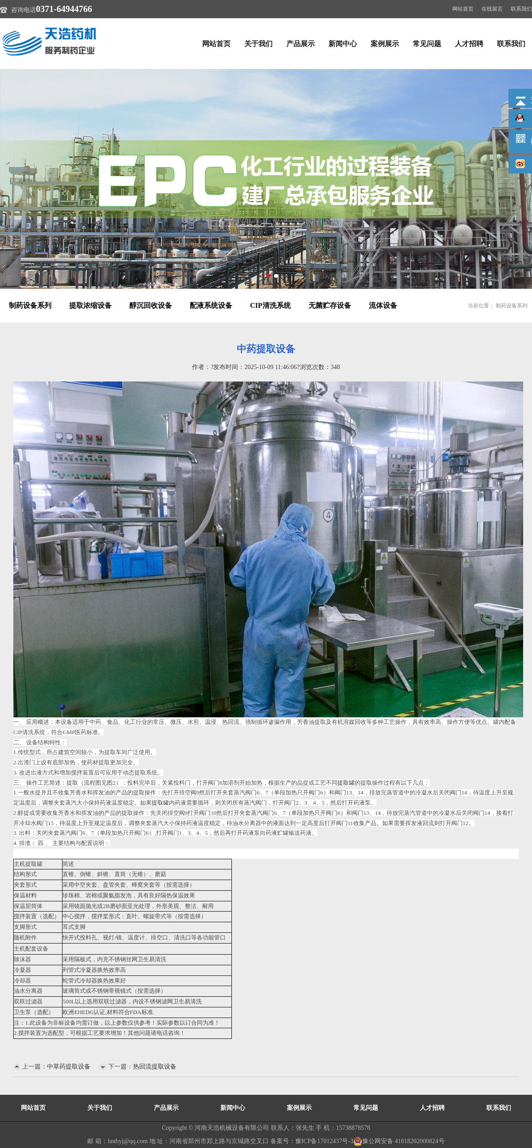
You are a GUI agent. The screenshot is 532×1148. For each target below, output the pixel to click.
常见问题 (427, 43)
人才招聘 (469, 43)
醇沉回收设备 (150, 305)
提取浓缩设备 (90, 305)
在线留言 (492, 9)
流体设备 (383, 305)
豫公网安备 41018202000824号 (399, 1141)
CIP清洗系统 (270, 305)
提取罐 (346, 782)
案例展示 (385, 43)
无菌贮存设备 (330, 305)
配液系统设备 (211, 305)
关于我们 (258, 43)
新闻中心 (343, 43)
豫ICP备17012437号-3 (324, 1141)
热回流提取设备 (154, 1066)
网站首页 (462, 9)
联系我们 (521, 9)
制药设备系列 (30, 305)
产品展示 (300, 43)
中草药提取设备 (68, 1066)
